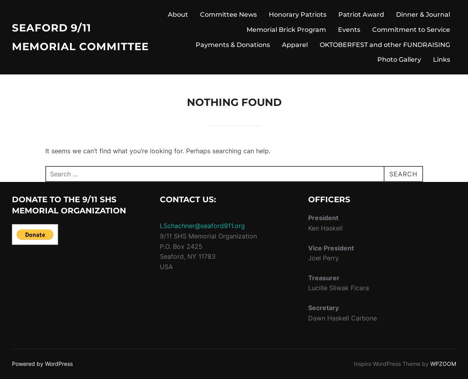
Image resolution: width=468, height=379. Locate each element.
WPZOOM (443, 363)
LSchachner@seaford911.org (202, 226)
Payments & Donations (233, 45)
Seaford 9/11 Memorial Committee (80, 37)
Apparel (295, 45)
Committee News (228, 14)
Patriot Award (361, 14)
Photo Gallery (399, 59)
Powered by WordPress (42, 363)
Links (441, 59)
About (178, 14)
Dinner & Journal (423, 14)
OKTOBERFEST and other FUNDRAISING (385, 45)
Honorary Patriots (297, 14)
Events (349, 29)
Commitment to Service (411, 29)
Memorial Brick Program (286, 29)
